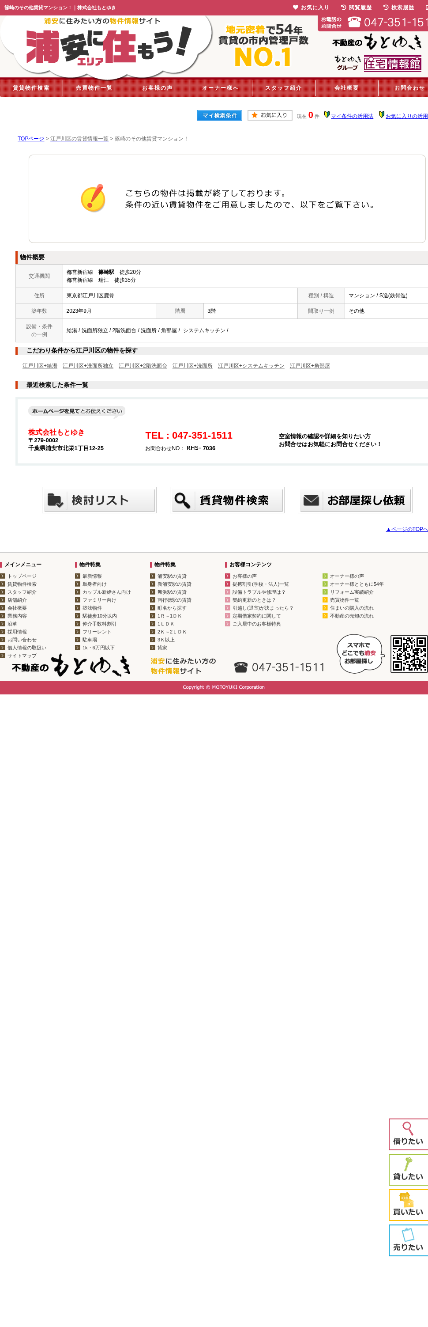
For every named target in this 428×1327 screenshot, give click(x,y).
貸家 (162, 647)
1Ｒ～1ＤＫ (170, 615)
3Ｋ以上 (166, 639)
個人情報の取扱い (27, 647)
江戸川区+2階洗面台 (143, 366)
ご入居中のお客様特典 (257, 623)
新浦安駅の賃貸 (174, 584)
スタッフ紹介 (283, 88)
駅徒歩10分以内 (100, 615)
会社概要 (346, 88)
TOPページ (31, 139)
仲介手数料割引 (99, 623)
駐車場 (90, 639)
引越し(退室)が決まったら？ (263, 607)
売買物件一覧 (94, 88)
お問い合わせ (22, 639)
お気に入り (311, 7)
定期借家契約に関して (257, 615)
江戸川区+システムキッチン (251, 366)
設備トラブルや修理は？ (259, 592)
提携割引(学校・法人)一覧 (261, 584)
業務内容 (17, 615)
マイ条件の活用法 (352, 116)
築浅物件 (92, 607)
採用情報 (17, 631)
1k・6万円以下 (99, 647)
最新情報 (92, 576)
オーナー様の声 (347, 576)
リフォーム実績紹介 (352, 592)
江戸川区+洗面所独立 (88, 366)
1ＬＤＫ (166, 623)
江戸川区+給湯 (40, 366)
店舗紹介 (17, 600)
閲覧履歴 (356, 7)
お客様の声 (157, 88)
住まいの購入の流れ (352, 607)
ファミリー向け (99, 600)
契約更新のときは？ (254, 600)
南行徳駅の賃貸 (174, 600)
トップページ (22, 576)
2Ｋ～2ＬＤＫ (172, 631)
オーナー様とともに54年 (357, 584)
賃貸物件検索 (31, 88)
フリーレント (97, 631)
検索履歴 (398, 7)
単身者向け (95, 584)
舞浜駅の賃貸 (172, 592)
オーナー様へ (220, 88)
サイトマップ (22, 655)
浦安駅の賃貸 (172, 576)
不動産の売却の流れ (352, 615)
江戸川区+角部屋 (310, 366)
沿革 (12, 623)
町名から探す (172, 607)
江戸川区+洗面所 (193, 366)
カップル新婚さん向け (107, 592)
